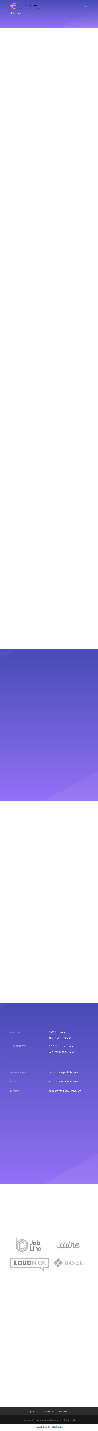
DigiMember (58, 1427)
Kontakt (63, 1411)
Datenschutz (49, 1411)
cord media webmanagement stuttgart (55, 1420)
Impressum (33, 1411)
